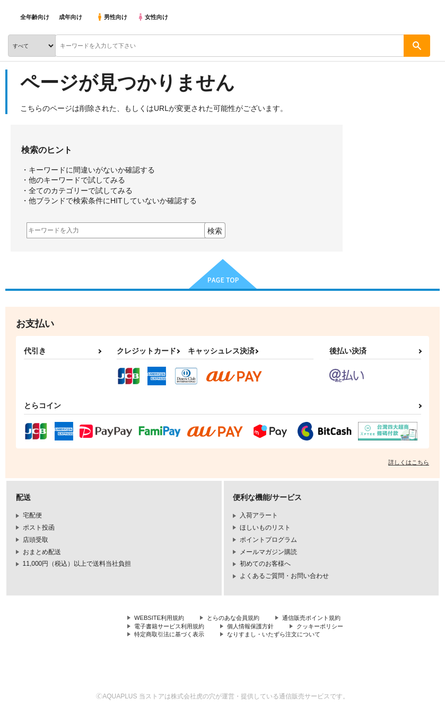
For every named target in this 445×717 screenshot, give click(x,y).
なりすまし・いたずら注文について (284, 636)
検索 (214, 231)
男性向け (111, 17)
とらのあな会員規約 (239, 618)
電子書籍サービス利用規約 (172, 627)
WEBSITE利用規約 (161, 618)
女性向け (152, 17)
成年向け (70, 17)
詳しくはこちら (408, 462)
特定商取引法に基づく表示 (172, 636)
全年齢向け (34, 17)
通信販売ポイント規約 (323, 618)
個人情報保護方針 (258, 627)
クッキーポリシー (332, 627)
